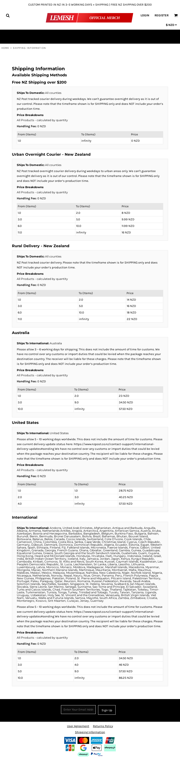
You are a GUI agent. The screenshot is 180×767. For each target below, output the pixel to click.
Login (145, 15)
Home (5, 47)
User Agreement (78, 726)
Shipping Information (90, 732)
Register (162, 15)
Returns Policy (103, 726)
